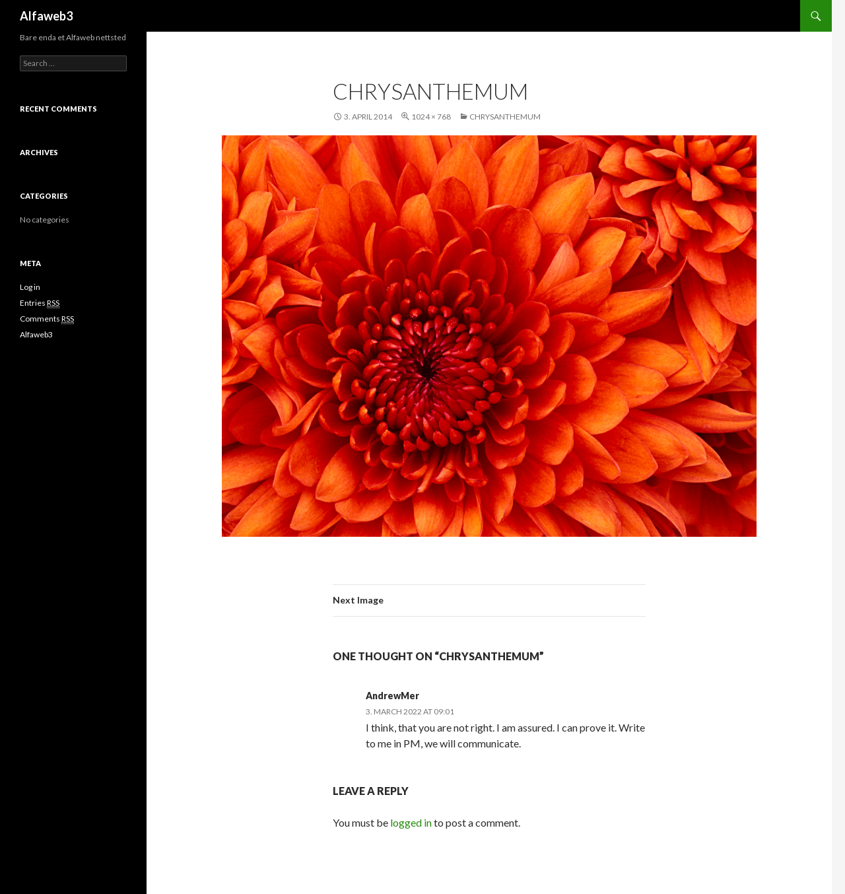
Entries (39, 303)
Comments (47, 319)
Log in (30, 287)
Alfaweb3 (46, 16)
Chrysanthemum (505, 116)
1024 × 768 (431, 116)
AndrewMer (392, 695)
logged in (411, 822)
